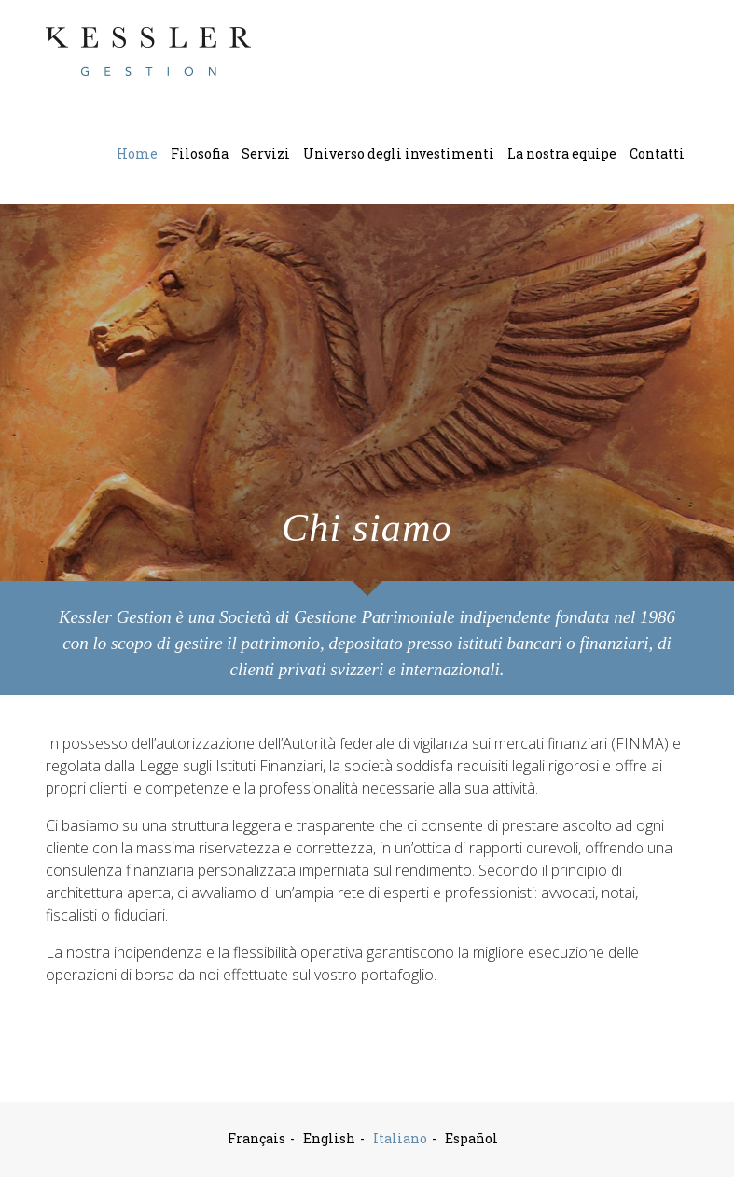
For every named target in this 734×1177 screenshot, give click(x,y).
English (329, 1138)
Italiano (400, 1138)
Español (471, 1138)
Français (256, 1138)
